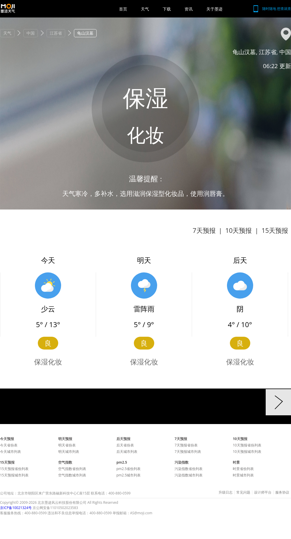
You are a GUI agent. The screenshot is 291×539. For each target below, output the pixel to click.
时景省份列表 (243, 468)
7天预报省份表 (186, 445)
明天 (144, 260)
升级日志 (226, 492)
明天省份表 (67, 445)
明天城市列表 (68, 451)
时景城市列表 (243, 475)
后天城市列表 (126, 451)
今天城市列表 (10, 451)
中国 (30, 33)
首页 (123, 9)
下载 (167, 9)
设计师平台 (263, 492)
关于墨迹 (214, 9)
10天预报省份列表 (247, 445)
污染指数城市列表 (189, 475)
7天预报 (204, 230)
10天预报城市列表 (247, 451)
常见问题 (243, 492)
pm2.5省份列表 (128, 468)
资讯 (188, 9)
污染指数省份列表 (189, 468)
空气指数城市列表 (72, 475)
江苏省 (56, 33)
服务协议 (282, 492)
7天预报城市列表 (188, 451)
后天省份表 (125, 445)
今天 (48, 260)
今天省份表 (8, 445)
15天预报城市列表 (14, 475)
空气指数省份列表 (72, 468)
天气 (145, 9)
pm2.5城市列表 (128, 475)
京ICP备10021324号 (16, 507)
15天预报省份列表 (14, 468)
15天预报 (275, 230)
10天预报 (238, 230)
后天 (240, 260)
